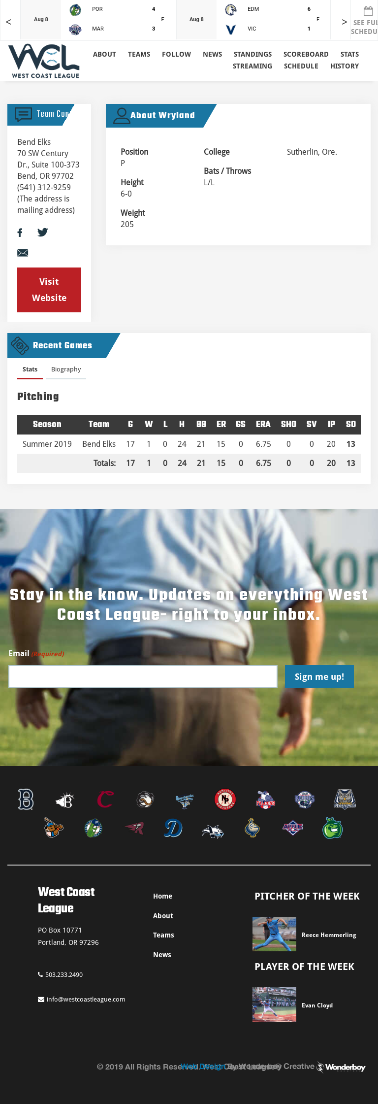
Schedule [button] (301, 66)
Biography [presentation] (66, 369)
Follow (176, 54)
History (344, 66)
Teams (163, 935)
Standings (253, 54)
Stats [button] (350, 54)
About (104, 54)
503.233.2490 (60, 974)
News (212, 54)
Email (35, 654)
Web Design (203, 1066)
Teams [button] (139, 54)
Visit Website (49, 289)
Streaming (252, 66)
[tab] (30, 371)
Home (162, 896)
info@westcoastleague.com (82, 999)
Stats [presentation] (30, 369)
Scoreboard (306, 54)
